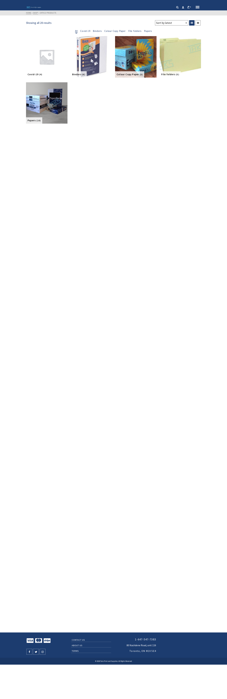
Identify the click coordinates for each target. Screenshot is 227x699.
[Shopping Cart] (190, 7)
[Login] (183, 7)
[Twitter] (36, 652)
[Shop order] (171, 23)
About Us (77, 645)
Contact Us (78, 639)
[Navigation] (197, 7)
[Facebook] (29, 652)
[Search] (177, 7)
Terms (75, 650)
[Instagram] (43, 652)
